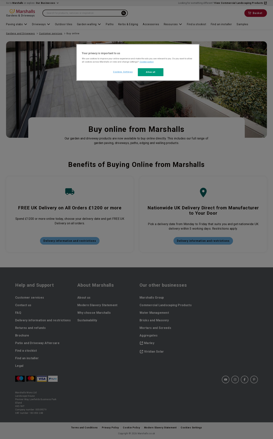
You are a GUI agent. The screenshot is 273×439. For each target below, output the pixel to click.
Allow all (150, 72)
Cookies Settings (123, 71)
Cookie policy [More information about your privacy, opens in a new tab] (147, 61)
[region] (137, 62)
